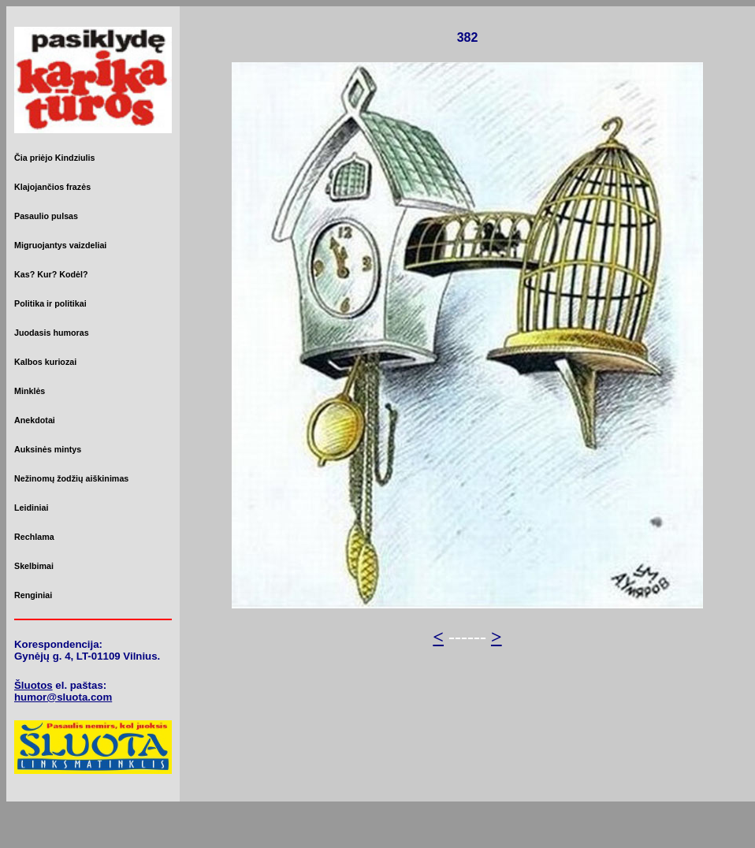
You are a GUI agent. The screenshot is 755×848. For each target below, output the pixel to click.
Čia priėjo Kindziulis (54, 157)
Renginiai (33, 595)
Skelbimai (34, 566)
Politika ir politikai (50, 303)
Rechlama (34, 536)
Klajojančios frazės (52, 187)
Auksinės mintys (47, 449)
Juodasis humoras (51, 332)
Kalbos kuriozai (45, 361)
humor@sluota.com (63, 697)
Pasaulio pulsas (46, 216)
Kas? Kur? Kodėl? (51, 274)
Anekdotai (34, 420)
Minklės (29, 391)
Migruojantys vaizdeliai (60, 245)
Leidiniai (31, 507)
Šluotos (33, 685)
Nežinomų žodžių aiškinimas (71, 478)
